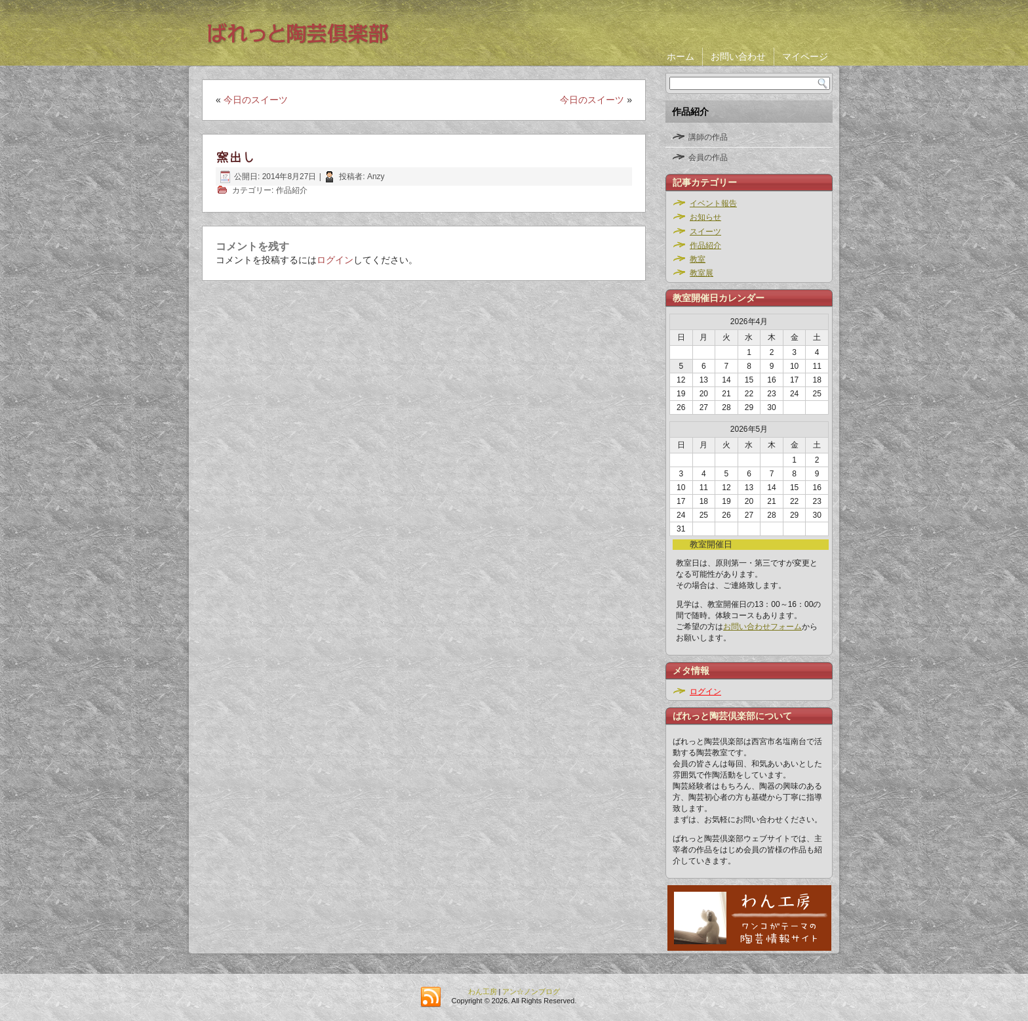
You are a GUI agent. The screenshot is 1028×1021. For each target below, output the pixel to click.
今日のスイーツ (256, 99)
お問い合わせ (738, 56)
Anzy (376, 176)
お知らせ (705, 217)
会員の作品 (708, 157)
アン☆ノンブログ (531, 991)
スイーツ (705, 231)
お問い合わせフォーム (762, 626)
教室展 (701, 273)
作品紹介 (291, 190)
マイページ (805, 56)
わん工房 (482, 991)
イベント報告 (713, 203)
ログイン (335, 260)
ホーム (680, 56)
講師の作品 (708, 137)
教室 (697, 259)
